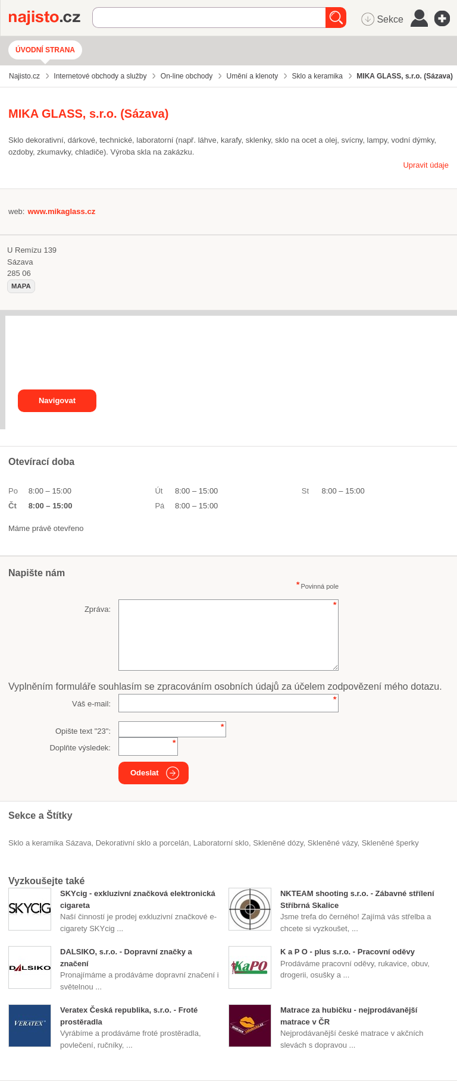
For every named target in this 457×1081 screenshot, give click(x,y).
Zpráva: (97, 609)
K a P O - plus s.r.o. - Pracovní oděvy (347, 951)
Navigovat (57, 400)
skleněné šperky (390, 842)
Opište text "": (83, 731)
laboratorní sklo (221, 842)
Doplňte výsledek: (80, 747)
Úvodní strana (45, 50)
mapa (21, 286)
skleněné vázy (333, 842)
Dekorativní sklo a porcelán (142, 842)
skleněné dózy (278, 842)
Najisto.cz (50, 18)
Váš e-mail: (91, 703)
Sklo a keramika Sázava (49, 842)
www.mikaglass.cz (61, 211)
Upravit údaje (426, 165)
